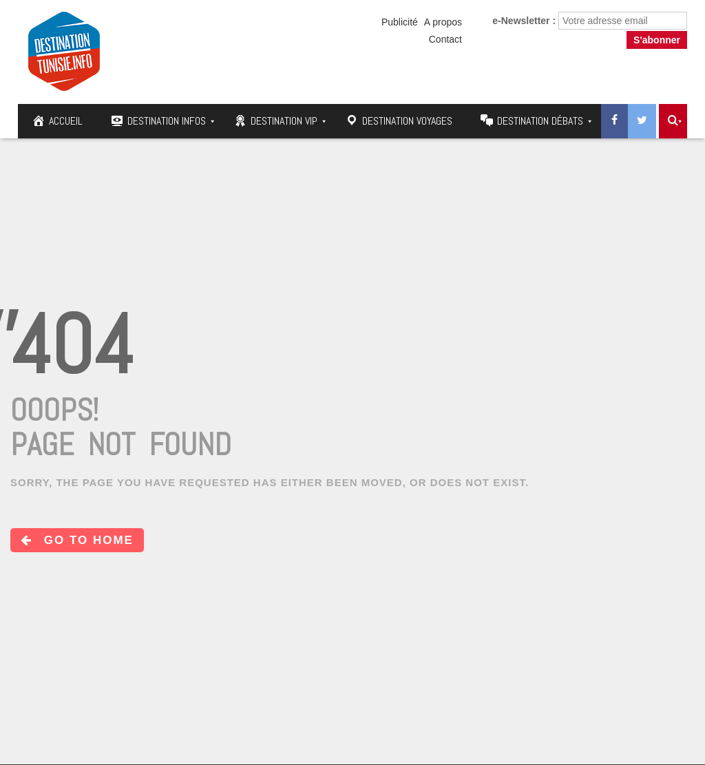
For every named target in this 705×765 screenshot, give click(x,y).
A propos (443, 22)
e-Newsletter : (524, 20)
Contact (445, 39)
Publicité (399, 22)
